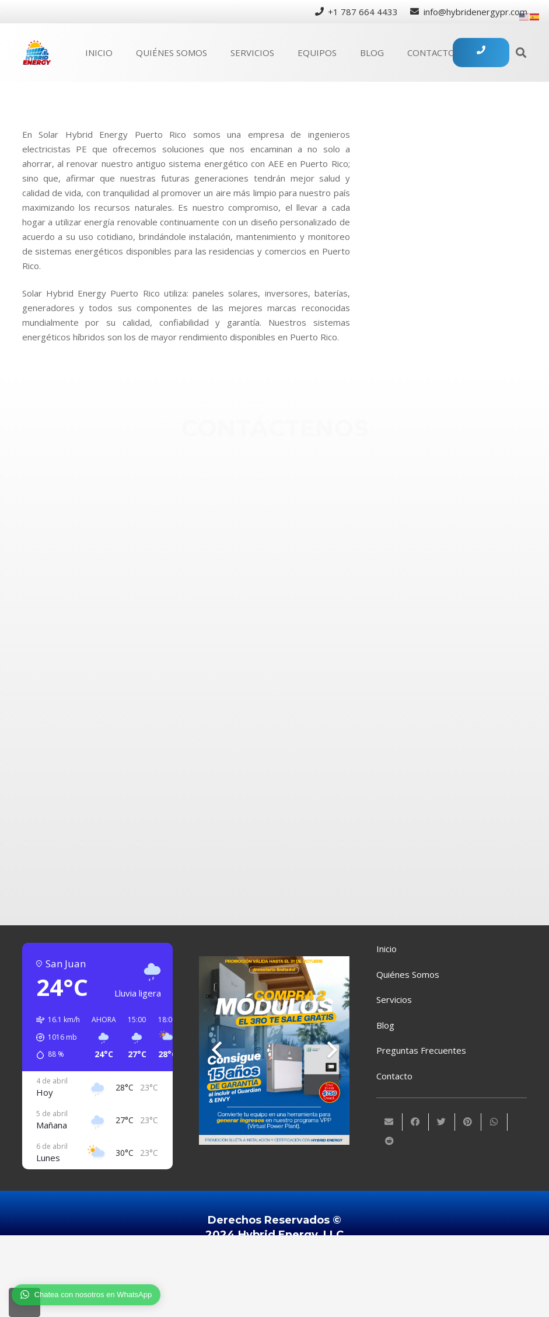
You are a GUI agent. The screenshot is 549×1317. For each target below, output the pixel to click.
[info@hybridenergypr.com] (308, 542)
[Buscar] (521, 52)
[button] (54, 1037)
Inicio (386, 948)
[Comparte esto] (416, 1122)
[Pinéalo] (468, 1122)
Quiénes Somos (407, 974)
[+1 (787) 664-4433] (308, 503)
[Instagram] (308, 618)
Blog (385, 1025)
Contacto (394, 1076)
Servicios (394, 999)
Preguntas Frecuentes (421, 1050)
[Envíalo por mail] (389, 1122)
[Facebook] (308, 580)
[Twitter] (308, 663)
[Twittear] (442, 1122)
